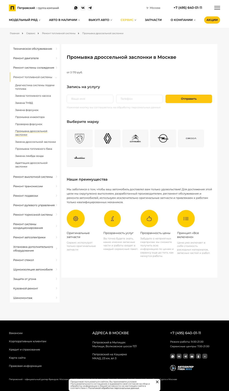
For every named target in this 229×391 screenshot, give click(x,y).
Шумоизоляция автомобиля (33, 269)
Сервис (127, 20)
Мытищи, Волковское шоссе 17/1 (114, 344)
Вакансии (16, 333)
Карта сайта (17, 357)
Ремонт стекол (23, 260)
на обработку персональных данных (136, 107)
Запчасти (153, 20)
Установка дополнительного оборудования (33, 248)
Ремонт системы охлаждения (33, 67)
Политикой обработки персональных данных (113, 388)
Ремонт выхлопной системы (33, 176)
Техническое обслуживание (32, 48)
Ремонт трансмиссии (28, 186)
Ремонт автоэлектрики (29, 237)
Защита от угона (24, 279)
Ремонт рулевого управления (34, 205)
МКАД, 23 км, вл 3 (109, 356)
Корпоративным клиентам (27, 341)
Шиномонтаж (22, 298)
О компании (182, 20)
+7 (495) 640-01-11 (188, 8)
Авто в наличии (63, 20)
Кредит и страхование (24, 349)
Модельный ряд (23, 20)
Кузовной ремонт (25, 288)
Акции (212, 20)
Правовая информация (25, 366)
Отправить (189, 99)
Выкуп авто (99, 20)
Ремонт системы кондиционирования (28, 226)
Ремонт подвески (25, 195)
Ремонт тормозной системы (33, 214)
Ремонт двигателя (26, 58)
